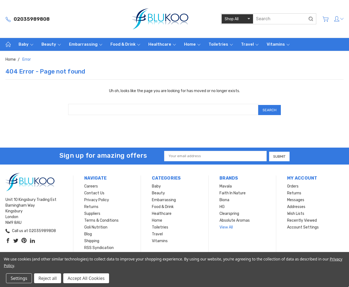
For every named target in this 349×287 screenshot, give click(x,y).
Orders (293, 185)
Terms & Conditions (101, 219)
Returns (91, 205)
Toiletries (221, 44)
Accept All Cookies (86, 278)
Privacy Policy (96, 198)
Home (192, 44)
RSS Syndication (99, 246)
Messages (295, 198)
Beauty (51, 44)
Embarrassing (85, 44)
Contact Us (94, 191)
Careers (91, 185)
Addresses (296, 205)
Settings (19, 278)
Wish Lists (295, 212)
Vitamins (278, 44)
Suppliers (92, 212)
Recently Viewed (302, 219)
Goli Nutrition (95, 226)
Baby (26, 44)
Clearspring (229, 212)
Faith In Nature (232, 191)
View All (226, 226)
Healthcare (162, 44)
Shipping (91, 239)
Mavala (225, 185)
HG (222, 205)
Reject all (47, 278)
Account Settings (303, 226)
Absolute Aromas (234, 219)
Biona (224, 198)
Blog (88, 232)
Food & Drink (125, 44)
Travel (249, 44)
